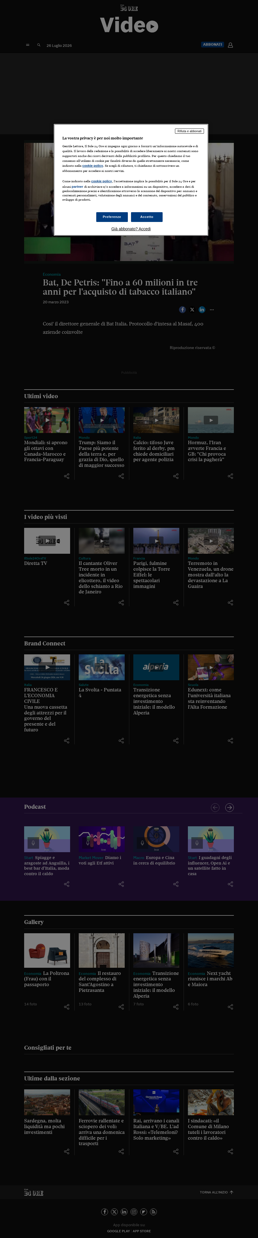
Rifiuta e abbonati (190, 131)
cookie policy (92, 165)
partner (77, 186)
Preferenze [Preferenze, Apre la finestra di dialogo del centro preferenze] (112, 217)
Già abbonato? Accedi (131, 229)
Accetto (146, 217)
